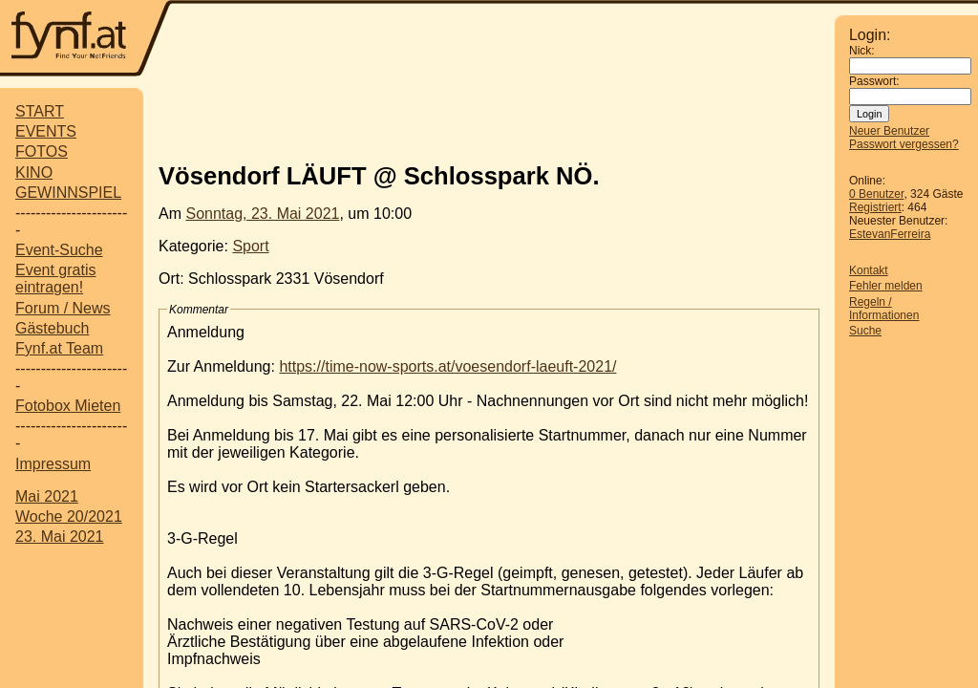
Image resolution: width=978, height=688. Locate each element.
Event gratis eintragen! (55, 278)
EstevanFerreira (889, 234)
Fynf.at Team (59, 348)
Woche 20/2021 (68, 516)
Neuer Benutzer (889, 131)
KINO (34, 172)
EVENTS (45, 131)
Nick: (862, 50)
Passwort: (874, 81)
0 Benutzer (876, 194)
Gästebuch (52, 328)
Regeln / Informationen (884, 308)
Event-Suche (59, 250)
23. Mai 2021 (59, 536)
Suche (865, 330)
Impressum (53, 464)
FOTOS (41, 151)
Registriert (875, 207)
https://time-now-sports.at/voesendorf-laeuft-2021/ (447, 366)
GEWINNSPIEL (68, 192)
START (39, 111)
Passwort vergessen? (904, 144)
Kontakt (868, 270)
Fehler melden (886, 285)
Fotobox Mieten (67, 406)
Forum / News (63, 308)
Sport (250, 246)
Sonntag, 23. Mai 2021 (262, 213)
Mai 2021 (46, 496)
